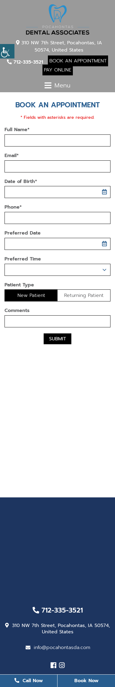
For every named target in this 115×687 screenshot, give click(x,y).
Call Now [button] (28, 680)
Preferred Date (23, 233)
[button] (7, 51)
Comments (17, 310)
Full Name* (17, 130)
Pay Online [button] (57, 70)
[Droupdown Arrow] (104, 270)
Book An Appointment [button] (78, 61)
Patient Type (19, 285)
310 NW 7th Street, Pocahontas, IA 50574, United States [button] (59, 46)
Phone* (13, 207)
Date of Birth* (21, 181)
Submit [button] (57, 338)
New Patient (31, 295)
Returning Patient (84, 295)
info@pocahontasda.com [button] (58, 647)
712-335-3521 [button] (25, 62)
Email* (12, 156)
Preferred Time (23, 259)
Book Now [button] (86, 680)
